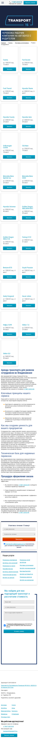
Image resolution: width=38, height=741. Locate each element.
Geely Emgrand (8, 296)
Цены (13, 708)
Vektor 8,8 (6, 353)
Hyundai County (8, 117)
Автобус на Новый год (26, 574)
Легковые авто (5, 717)
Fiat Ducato (26, 60)
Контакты (15, 711)
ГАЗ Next (25, 146)
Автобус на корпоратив (27, 580)
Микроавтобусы (6, 711)
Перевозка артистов (26, 577)
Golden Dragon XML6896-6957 (27, 207)
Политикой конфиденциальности (15, 544)
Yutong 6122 (26, 237)
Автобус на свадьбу (8, 577)
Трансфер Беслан (8, 569)
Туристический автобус (9, 574)
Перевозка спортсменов (10, 560)
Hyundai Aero (27, 117)
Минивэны (4, 714)
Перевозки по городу (9, 566)
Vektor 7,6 (25, 325)
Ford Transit (7, 88)
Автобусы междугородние (10, 572)
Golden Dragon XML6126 (8, 238)
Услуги (14, 705)
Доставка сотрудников (26, 565)
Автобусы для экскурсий (10, 563)
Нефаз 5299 (7, 325)
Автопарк (4, 705)
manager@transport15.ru (10, 731)
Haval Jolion (26, 296)
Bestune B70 (7, 268)
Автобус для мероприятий (27, 568)
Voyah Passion (27, 268)
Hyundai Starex (27, 88)
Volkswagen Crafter (7, 147)
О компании (15, 714)
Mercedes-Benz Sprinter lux (8, 177)
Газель (5, 60)
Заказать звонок (30, 3)
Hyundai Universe (9, 207)
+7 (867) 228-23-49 (17, 2)
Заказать (9, 69)
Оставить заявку (19, 631)
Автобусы (4, 708)
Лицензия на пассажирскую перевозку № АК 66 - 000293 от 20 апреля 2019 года (19, 686)
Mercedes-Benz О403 (27, 177)
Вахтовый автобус (25, 571)
